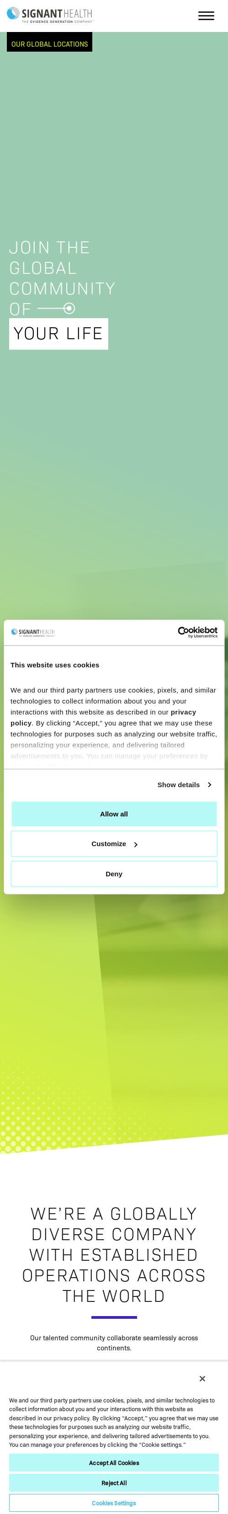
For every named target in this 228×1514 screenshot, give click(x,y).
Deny (114, 873)
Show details (179, 785)
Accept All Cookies (113, 1462)
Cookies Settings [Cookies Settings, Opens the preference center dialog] (114, 1503)
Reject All (113, 1483)
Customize (114, 844)
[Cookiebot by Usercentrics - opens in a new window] (177, 633)
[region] (114, 1437)
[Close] (202, 1379)
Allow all (114, 813)
